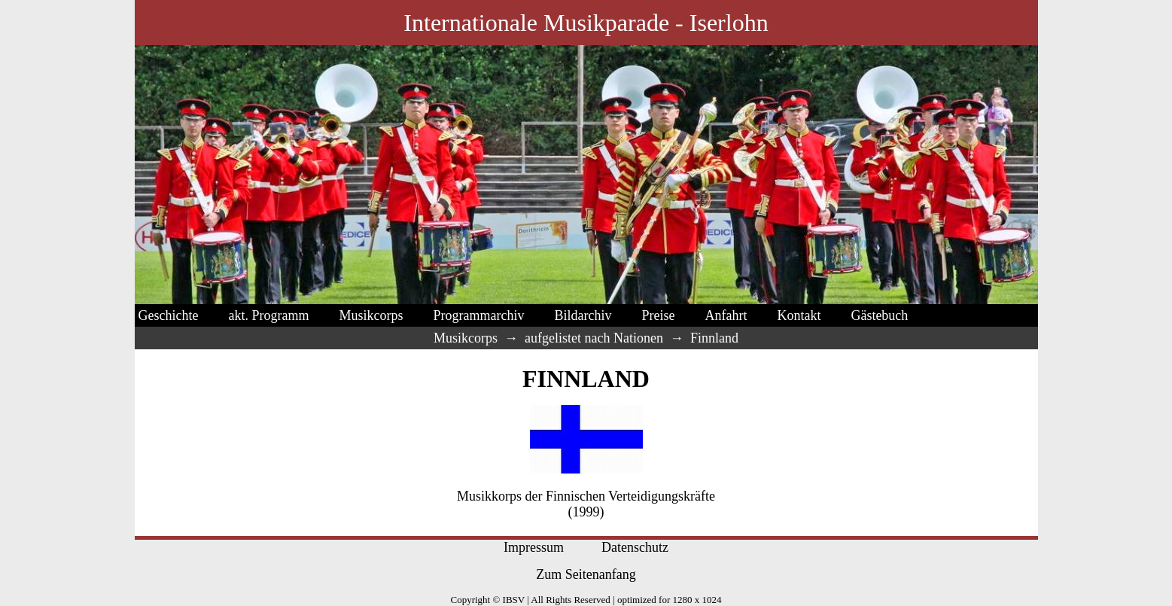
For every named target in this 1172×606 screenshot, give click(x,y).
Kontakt (798, 315)
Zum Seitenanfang (585, 574)
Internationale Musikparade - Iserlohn (585, 22)
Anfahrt (726, 315)
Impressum (534, 547)
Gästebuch (879, 315)
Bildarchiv (582, 315)
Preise (657, 315)
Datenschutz (634, 547)
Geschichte (169, 315)
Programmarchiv (478, 315)
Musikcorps (371, 315)
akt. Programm (268, 315)
